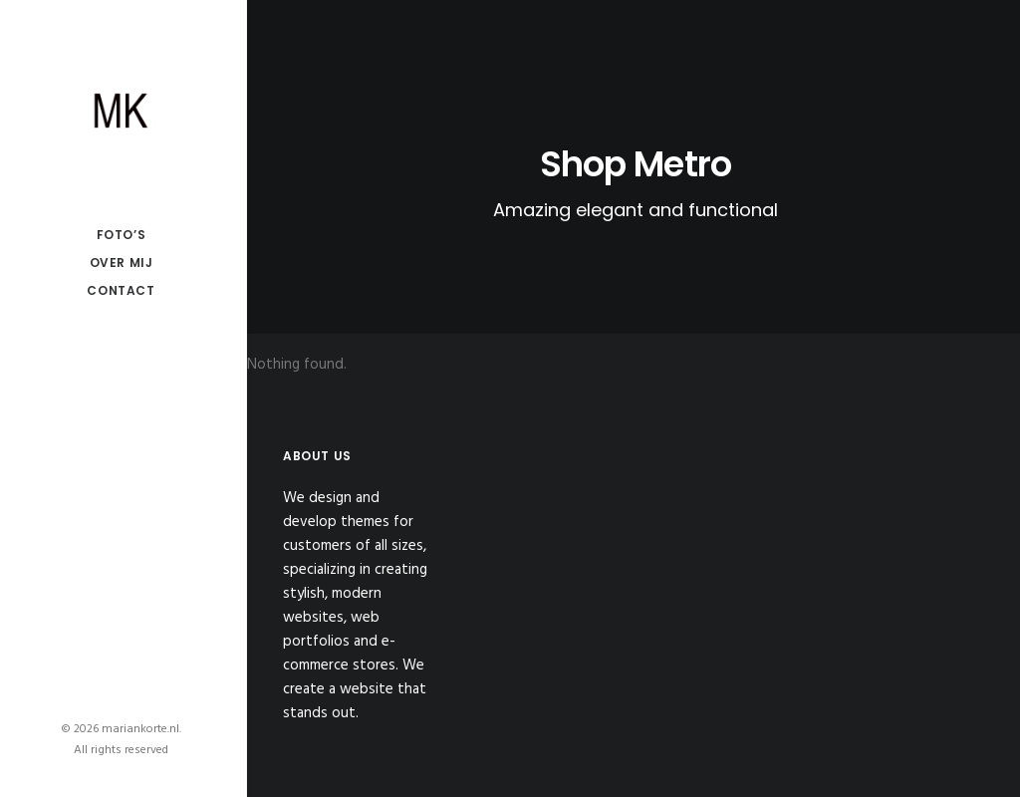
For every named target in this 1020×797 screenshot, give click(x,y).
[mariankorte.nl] (121, 110)
